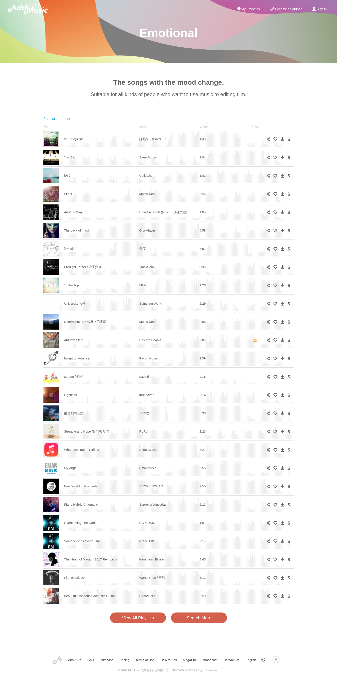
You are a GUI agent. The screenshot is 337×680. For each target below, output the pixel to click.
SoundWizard (149, 449)
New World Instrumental (81, 486)
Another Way (73, 212)
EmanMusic (147, 468)
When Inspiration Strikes (81, 449)
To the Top (71, 285)
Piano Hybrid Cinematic (81, 504)
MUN (143, 285)
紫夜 (142, 248)
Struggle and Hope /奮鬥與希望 (86, 431)
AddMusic (57, 660)
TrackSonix (147, 267)
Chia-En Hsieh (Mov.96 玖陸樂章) (163, 212)
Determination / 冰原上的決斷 (85, 322)
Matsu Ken (147, 194)
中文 (263, 660)
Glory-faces (147, 230)
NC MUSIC (147, 523)
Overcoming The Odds (80, 523)
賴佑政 (144, 413)
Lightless (70, 395)
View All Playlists (138, 618)
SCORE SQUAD (151, 486)
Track (255, 126)
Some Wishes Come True (82, 541)
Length (203, 126)
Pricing (124, 660)
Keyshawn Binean (152, 559)
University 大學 (75, 303)
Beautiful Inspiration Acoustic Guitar (89, 596)
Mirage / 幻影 (73, 376)
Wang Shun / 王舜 (152, 577)
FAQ (90, 660)
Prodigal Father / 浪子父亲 (83, 267)
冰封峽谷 (70, 248)
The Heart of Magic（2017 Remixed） (91, 559)
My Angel (70, 468)
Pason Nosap (149, 358)
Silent (68, 194)
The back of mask (76, 230)
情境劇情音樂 (73, 413)
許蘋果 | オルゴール (153, 139)
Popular (49, 119)
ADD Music (28, 9)
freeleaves (146, 395)
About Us (74, 660)
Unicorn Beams (150, 340)
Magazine (190, 660)
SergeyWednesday (152, 504)
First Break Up (74, 577)
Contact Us (231, 660)
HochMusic (147, 596)
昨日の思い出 (73, 139)
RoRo (143, 431)
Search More (199, 618)
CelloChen (146, 175)
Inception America (77, 358)
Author (143, 126)
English (250, 660)
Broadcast (210, 660)
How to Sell (169, 660)
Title (46, 126)
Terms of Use (144, 660)
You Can (70, 157)
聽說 (67, 175)
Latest (65, 119)
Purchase (106, 660)
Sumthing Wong (150, 303)
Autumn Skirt (73, 340)
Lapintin (145, 376)
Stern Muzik (147, 157)
